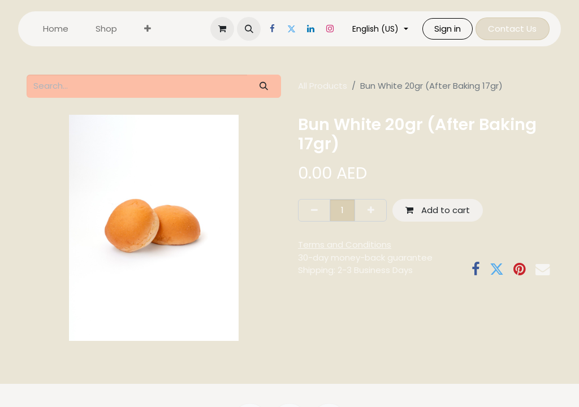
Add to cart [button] (437, 210)
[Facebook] (278, 28)
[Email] (542, 269)
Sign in (454, 28)
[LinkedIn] (317, 28)
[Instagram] (336, 28)
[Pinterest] (519, 269)
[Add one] (371, 210)
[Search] (264, 86)
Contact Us (519, 28)
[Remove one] (314, 210)
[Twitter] (298, 28)
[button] (255, 29)
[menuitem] (55, 29)
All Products (322, 86)
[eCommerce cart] (229, 29)
